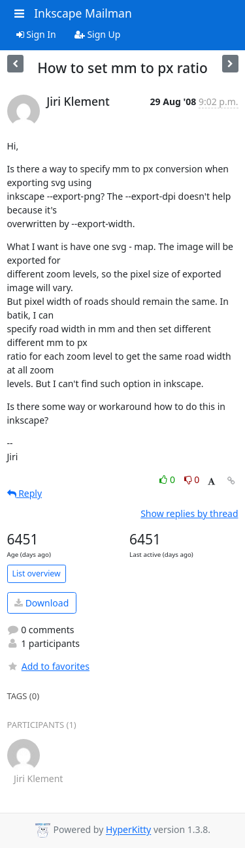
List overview (36, 573)
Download (41, 603)
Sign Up (97, 34)
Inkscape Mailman (83, 13)
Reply (24, 493)
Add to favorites (48, 666)
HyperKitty (128, 830)
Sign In (36, 34)
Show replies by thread (189, 513)
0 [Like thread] (168, 479)
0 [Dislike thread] (192, 479)
